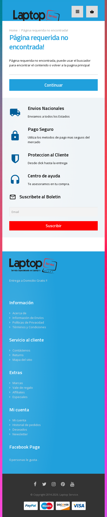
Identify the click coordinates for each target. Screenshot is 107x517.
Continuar (53, 84)
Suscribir (54, 226)
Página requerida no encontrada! (44, 30)
